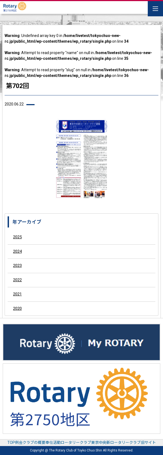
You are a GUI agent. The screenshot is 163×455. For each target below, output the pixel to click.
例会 (19, 442)
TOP (11, 442)
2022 (17, 280)
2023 (17, 265)
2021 (17, 294)
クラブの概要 (34, 442)
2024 (17, 251)
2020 (17, 308)
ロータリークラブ (76, 442)
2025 (17, 237)
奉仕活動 (53, 442)
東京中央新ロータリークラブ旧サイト (123, 442)
